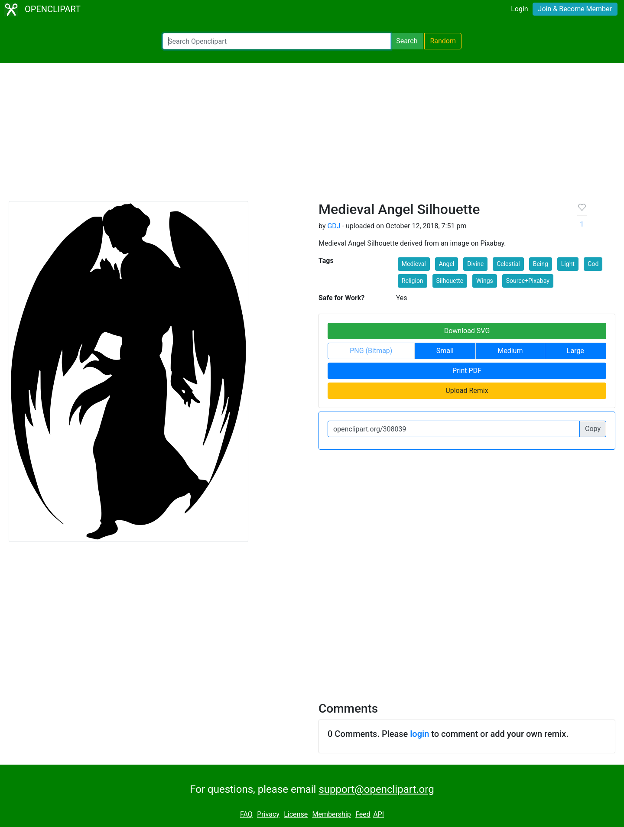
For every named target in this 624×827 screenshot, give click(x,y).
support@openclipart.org (376, 789)
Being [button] (540, 263)
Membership (331, 815)
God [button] (593, 263)
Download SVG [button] (467, 331)
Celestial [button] (508, 263)
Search (406, 41)
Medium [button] (510, 351)
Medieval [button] (414, 263)
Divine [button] (475, 263)
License (296, 815)
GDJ (333, 226)
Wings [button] (484, 280)
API (378, 815)
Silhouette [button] (450, 280)
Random (443, 41)
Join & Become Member (575, 9)
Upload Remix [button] (466, 390)
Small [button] (445, 351)
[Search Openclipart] (276, 41)
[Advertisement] (312, 136)
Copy (593, 429)
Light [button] (568, 263)
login (419, 734)
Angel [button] (447, 263)
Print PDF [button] (466, 370)
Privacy (268, 815)
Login (519, 9)
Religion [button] (412, 280)
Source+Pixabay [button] (527, 280)
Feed (362, 815)
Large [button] (575, 351)
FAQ (246, 815)
